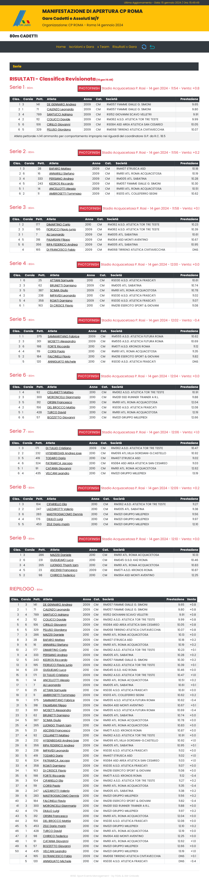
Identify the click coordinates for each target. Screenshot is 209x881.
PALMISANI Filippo (58, 239)
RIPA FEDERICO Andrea (62, 244)
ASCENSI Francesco (63, 570)
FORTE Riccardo (59, 346)
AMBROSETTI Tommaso (65, 193)
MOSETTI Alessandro (62, 341)
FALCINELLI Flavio (59, 356)
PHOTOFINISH (89, 88)
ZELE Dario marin (58, 524)
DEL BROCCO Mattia (61, 407)
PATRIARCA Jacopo (59, 463)
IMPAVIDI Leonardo (63, 295)
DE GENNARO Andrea (61, 104)
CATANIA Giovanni (58, 468)
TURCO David (56, 412)
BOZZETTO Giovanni (61, 417)
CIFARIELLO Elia (57, 504)
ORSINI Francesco (59, 402)
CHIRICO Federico (62, 575)
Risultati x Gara (124, 46)
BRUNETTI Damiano (63, 285)
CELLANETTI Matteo (60, 392)
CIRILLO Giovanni (58, 124)
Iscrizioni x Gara (81, 46)
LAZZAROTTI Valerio (60, 509)
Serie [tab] (17, 66)
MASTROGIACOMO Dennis (65, 514)
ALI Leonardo (55, 234)
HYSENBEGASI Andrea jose (64, 453)
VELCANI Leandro (57, 473)
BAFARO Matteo (60, 168)
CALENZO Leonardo (60, 109)
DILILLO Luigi (55, 519)
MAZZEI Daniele (60, 555)
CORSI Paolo (56, 351)
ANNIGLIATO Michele (62, 361)
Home (61, 46)
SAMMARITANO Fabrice (63, 336)
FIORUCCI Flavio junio (61, 229)
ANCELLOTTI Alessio (62, 188)
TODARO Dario (56, 458)
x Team (103, 46)
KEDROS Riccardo (61, 183)
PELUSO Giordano (59, 129)
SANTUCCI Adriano (60, 114)
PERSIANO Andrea (61, 178)
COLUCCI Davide (58, 119)
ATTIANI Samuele (61, 280)
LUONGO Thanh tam (64, 565)
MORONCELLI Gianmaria (63, 397)
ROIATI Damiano (61, 300)
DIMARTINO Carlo (58, 224)
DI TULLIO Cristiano (58, 448)
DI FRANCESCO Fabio (61, 249)
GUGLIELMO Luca (61, 560)
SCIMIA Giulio (59, 290)
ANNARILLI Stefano (61, 173)
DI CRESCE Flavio (61, 305)
